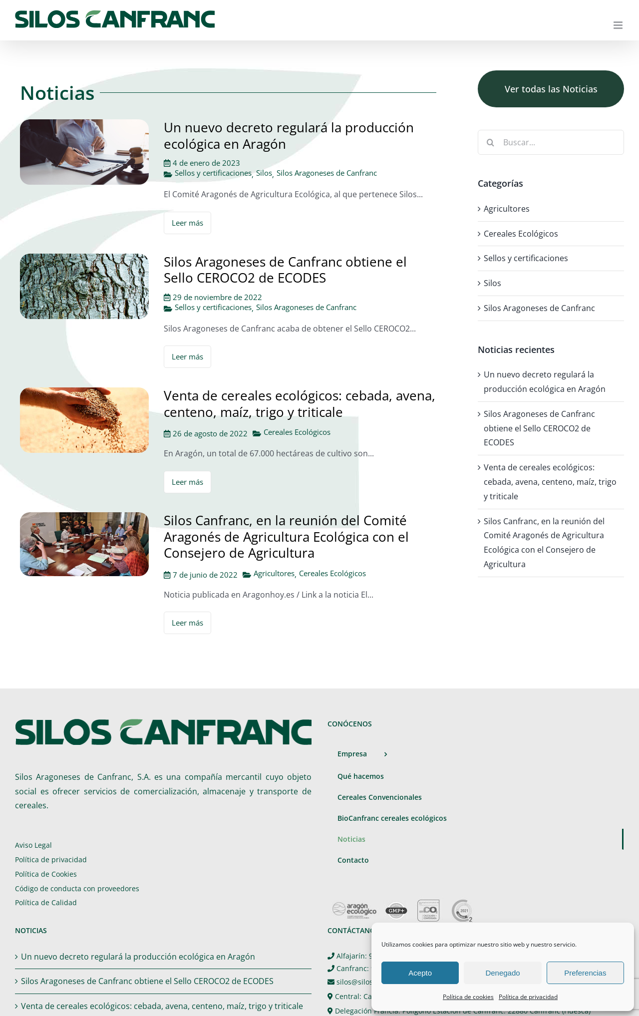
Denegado (502, 973)
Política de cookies (468, 997)
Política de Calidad (46, 902)
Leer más (187, 223)
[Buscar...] (551, 142)
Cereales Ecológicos (297, 432)
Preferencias (585, 973)
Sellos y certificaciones (213, 173)
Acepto (420, 973)
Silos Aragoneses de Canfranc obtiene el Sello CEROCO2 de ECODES (285, 270)
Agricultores (274, 573)
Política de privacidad (528, 997)
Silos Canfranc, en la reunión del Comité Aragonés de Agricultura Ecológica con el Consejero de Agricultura (286, 536)
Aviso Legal (33, 845)
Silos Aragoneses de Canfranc (327, 173)
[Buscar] (490, 142)
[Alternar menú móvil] (619, 25)
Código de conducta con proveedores (77, 888)
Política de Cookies (46, 874)
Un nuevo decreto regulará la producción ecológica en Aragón (289, 135)
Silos (264, 173)
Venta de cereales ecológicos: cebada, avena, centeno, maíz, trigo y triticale (299, 403)
